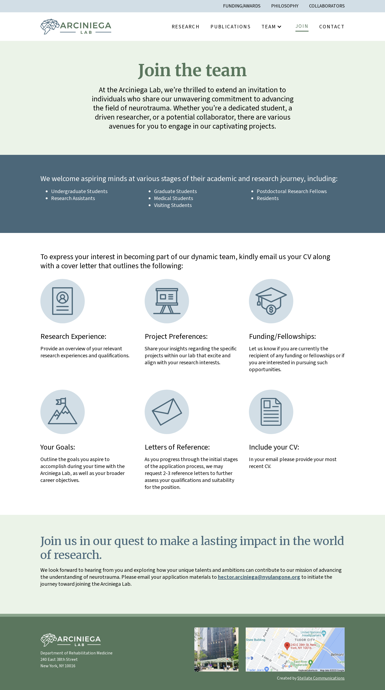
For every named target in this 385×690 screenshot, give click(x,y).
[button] (273, 26)
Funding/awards (241, 6)
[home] (75, 26)
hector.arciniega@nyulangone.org (259, 577)
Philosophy (284, 6)
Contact (332, 26)
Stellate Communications (321, 678)
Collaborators (327, 6)
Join (302, 26)
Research (186, 26)
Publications (230, 26)
